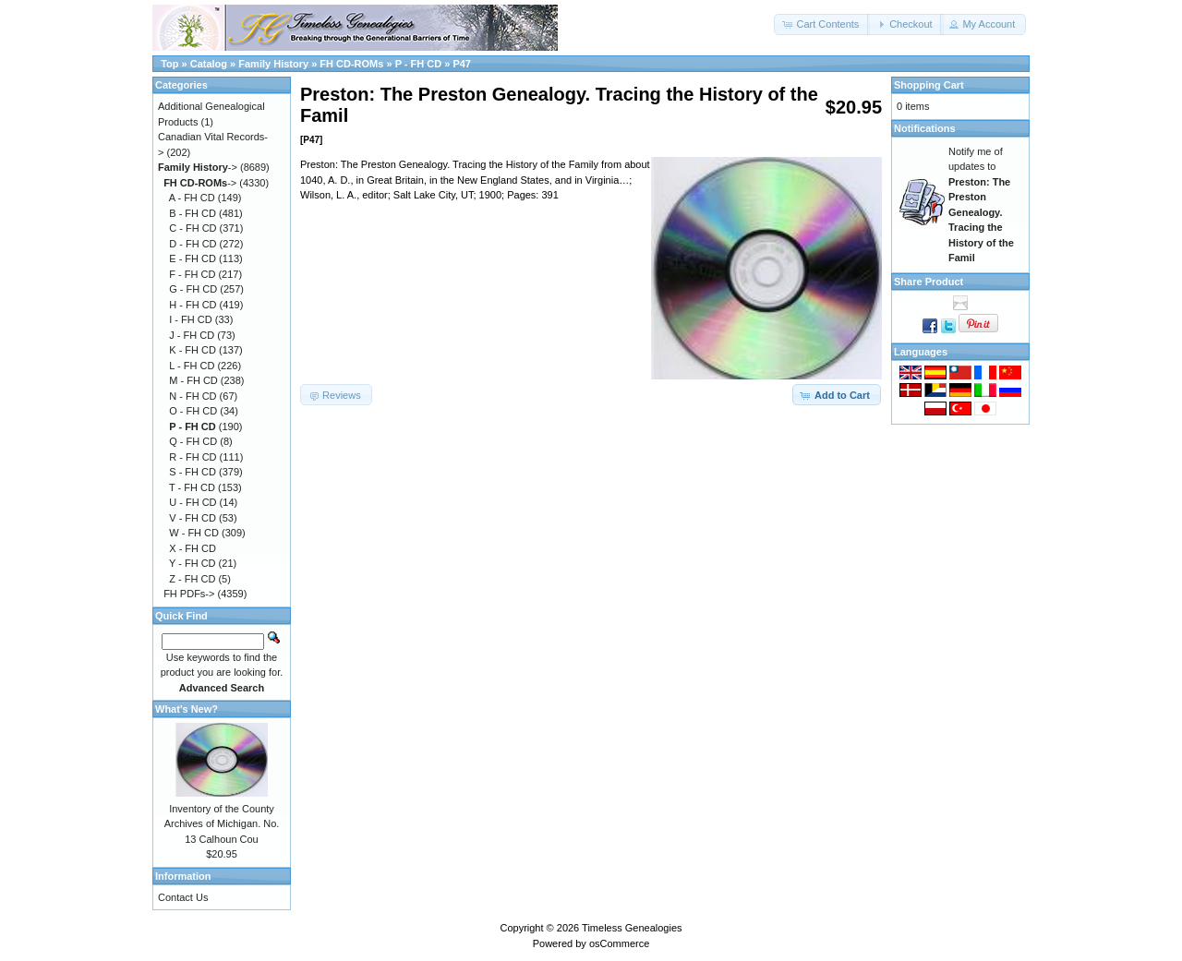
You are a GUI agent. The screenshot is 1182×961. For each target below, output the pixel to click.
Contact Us (183, 897)
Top (169, 63)
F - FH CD (192, 274)
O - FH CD (193, 410)
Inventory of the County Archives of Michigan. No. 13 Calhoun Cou (222, 824)
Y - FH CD (192, 563)
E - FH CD (192, 258)
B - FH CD (192, 213)
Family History (273, 63)
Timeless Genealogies (631, 927)
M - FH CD (193, 380)
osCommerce (619, 943)
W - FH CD (194, 532)
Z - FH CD (192, 578)
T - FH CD (192, 487)
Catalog (208, 63)
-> (197, 167)
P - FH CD (418, 63)
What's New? (186, 709)
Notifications (925, 128)
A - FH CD (192, 197)
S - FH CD (192, 471)
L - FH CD (191, 365)
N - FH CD (192, 396)
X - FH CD (192, 548)
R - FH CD (192, 456)
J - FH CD (191, 335)
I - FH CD (190, 319)
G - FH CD (193, 288)
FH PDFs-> (188, 593)
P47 (461, 63)
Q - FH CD (193, 441)
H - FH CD (192, 304)
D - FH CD (192, 243)
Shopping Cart (929, 84)
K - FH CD (192, 349)
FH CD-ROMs (351, 63)
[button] (822, 24)
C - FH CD (192, 228)
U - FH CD (192, 502)
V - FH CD (192, 517)
